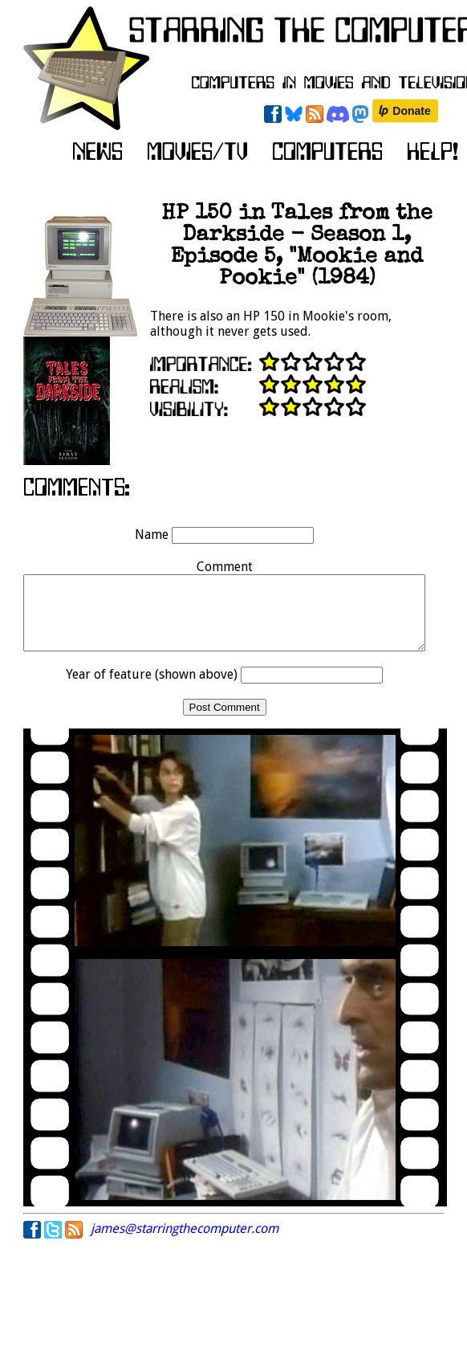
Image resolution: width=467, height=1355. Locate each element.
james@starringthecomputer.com (184, 1243)
